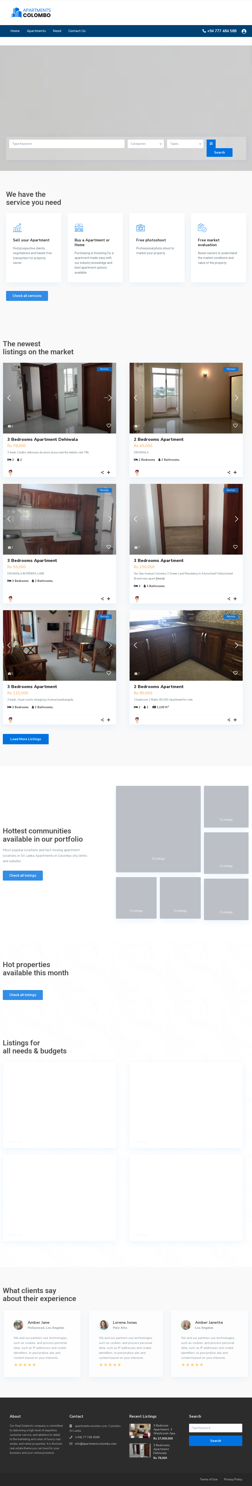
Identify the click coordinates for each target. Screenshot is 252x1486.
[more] (160, 579)
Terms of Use (209, 1479)
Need (57, 31)
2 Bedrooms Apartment (159, 439)
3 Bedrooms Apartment (32, 560)
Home (15, 31)
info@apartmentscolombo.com (95, 1444)
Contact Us (77, 31)
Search (215, 1441)
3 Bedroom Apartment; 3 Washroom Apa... (165, 1429)
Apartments (36, 31)
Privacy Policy (233, 1479)
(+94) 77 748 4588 (87, 1437)
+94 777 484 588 (221, 31)
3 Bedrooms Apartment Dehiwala (42, 439)
